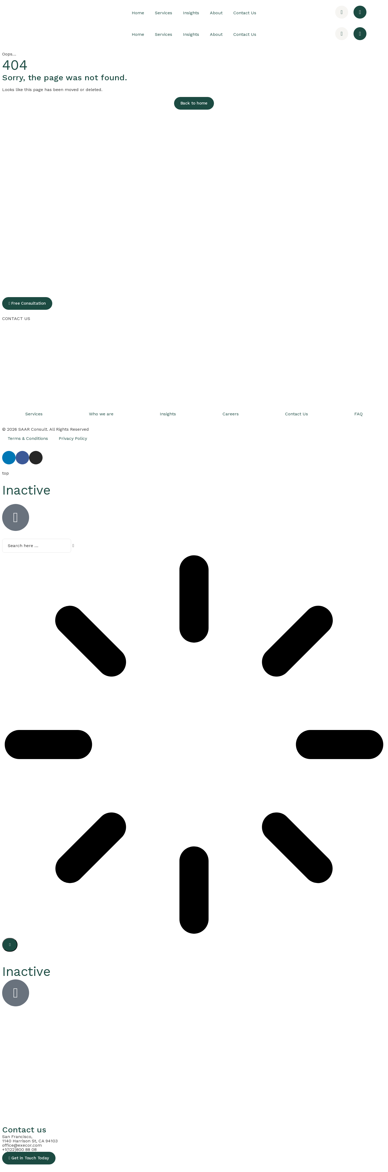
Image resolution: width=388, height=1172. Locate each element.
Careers (231, 413)
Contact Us (244, 12)
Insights (191, 12)
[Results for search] (194, 744)
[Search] (10, 944)
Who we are (101, 413)
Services (163, 12)
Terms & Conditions (28, 438)
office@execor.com (22, 1144)
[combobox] (32, 545)
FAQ (358, 413)
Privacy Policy (73, 438)
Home (138, 12)
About (216, 12)
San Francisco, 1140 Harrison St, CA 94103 (30, 1138)
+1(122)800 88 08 (19, 1148)
